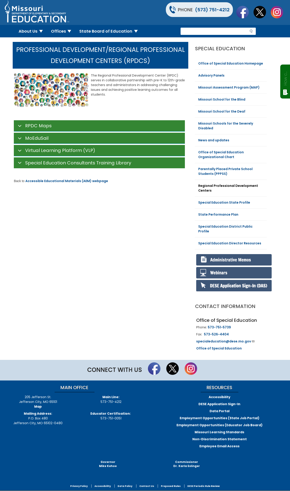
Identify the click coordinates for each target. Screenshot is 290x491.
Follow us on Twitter (262, 12)
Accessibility (219, 397)
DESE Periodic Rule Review (203, 486)
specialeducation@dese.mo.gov (225, 341)
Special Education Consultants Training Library (73, 164)
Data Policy (125, 486)
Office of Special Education (219, 348)
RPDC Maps (34, 127)
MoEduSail (32, 139)
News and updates (213, 140)
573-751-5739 (219, 327)
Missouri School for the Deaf (221, 111)
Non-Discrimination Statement (219, 439)
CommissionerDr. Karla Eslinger (186, 464)
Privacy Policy (79, 486)
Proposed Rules (171, 486)
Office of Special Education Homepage (230, 63)
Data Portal (220, 411)
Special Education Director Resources (229, 243)
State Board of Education (110, 31)
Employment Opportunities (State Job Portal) (219, 418)
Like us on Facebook (244, 12)
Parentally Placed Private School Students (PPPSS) (225, 171)
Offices (63, 31)
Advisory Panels (211, 75)
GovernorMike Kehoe (108, 464)
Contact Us (146, 486)
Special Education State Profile (224, 202)
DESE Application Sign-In (219, 404)
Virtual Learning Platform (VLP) (55, 151)
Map (38, 406)
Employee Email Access (219, 446)
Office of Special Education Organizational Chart (221, 154)
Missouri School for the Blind (221, 99)
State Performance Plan (218, 214)
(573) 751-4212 (212, 10)
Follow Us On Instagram (279, 12)
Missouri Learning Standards (219, 432)
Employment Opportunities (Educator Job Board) (219, 425)
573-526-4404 (216, 334)
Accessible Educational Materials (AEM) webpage (66, 181)
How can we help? (285, 77)
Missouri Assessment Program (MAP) (229, 87)
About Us (32, 31)
